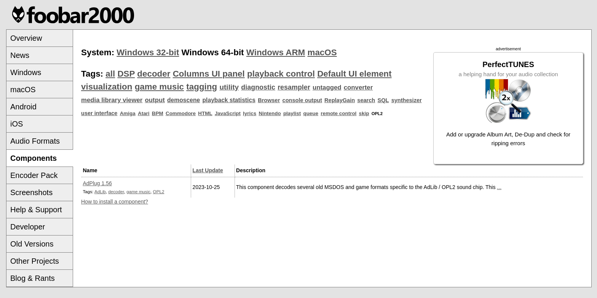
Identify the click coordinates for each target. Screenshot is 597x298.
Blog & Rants (32, 278)
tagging (201, 86)
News (19, 55)
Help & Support (36, 209)
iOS (16, 124)
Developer (27, 227)
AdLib (100, 191)
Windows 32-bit (148, 52)
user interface (99, 113)
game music (159, 86)
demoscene (183, 100)
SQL (383, 100)
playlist (292, 113)
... (499, 187)
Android (23, 107)
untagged (327, 87)
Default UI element (354, 74)
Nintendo (270, 113)
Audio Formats (35, 141)
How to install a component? (114, 202)
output (155, 100)
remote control (338, 113)
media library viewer (111, 100)
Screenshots (31, 192)
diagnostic (258, 87)
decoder (153, 74)
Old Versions (31, 244)
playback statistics (229, 100)
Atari (144, 113)
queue (310, 113)
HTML (205, 113)
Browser (269, 100)
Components (33, 158)
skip (364, 113)
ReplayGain (339, 100)
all (110, 74)
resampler (294, 87)
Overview (26, 38)
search (366, 100)
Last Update (208, 170)
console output (302, 100)
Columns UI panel (209, 74)
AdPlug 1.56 (97, 183)
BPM (157, 113)
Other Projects (34, 261)
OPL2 (158, 191)
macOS (23, 89)
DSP (126, 74)
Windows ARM (275, 52)
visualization (106, 86)
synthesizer (406, 100)
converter (358, 87)
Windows (25, 72)
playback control (281, 74)
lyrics (249, 113)
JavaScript (228, 113)
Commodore (181, 113)
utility (229, 87)
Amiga (128, 113)
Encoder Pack (34, 175)
